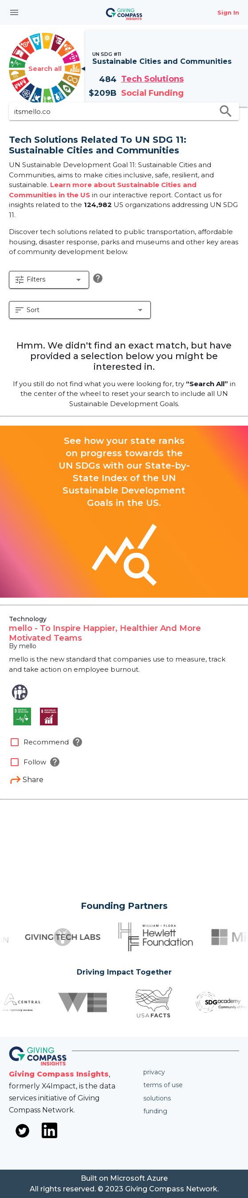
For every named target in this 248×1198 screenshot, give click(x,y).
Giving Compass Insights (59, 1074)
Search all (45, 68)
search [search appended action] (226, 111)
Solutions (157, 1098)
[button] (49, 280)
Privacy (154, 1072)
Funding (155, 1111)
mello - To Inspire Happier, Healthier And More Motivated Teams (105, 633)
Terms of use (163, 1085)
